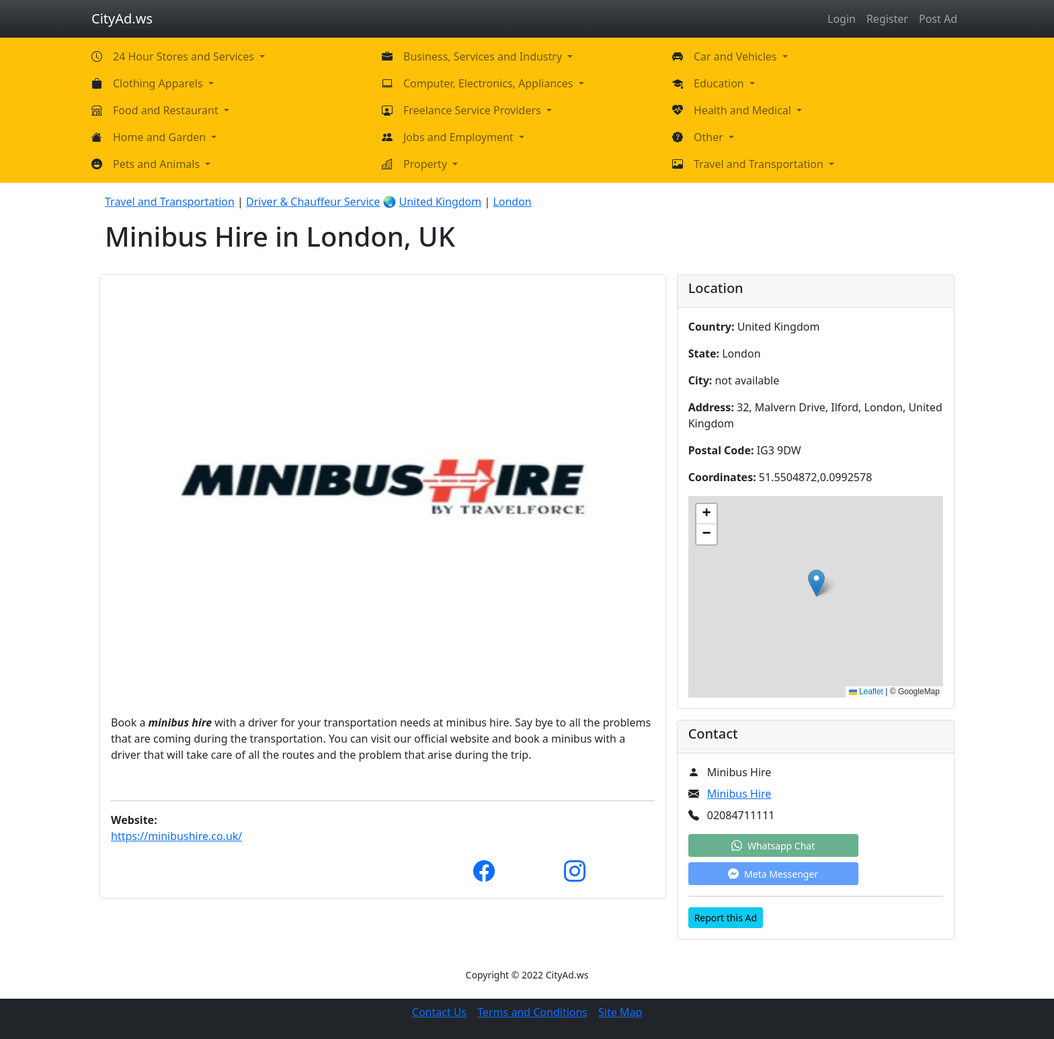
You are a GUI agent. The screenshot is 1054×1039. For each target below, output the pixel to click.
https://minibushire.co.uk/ (176, 836)
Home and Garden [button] (160, 137)
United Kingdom (440, 201)
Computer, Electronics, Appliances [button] (489, 83)
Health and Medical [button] (744, 110)
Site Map (620, 1012)
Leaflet (866, 691)
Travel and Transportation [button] (760, 164)
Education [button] (720, 83)
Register (887, 18)
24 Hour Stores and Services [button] (185, 56)
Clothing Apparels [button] (159, 83)
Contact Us (439, 1012)
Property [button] (426, 164)
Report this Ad (725, 917)
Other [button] (710, 137)
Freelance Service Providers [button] (473, 110)
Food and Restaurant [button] (167, 110)
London (512, 201)
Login (841, 18)
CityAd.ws (122, 18)
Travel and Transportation (170, 201)
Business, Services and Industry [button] (484, 56)
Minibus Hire (739, 793)
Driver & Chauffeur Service (313, 201)
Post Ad (938, 18)
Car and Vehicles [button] (737, 56)
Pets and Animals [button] (157, 164)
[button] (816, 583)
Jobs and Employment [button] (459, 137)
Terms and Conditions (532, 1012)
